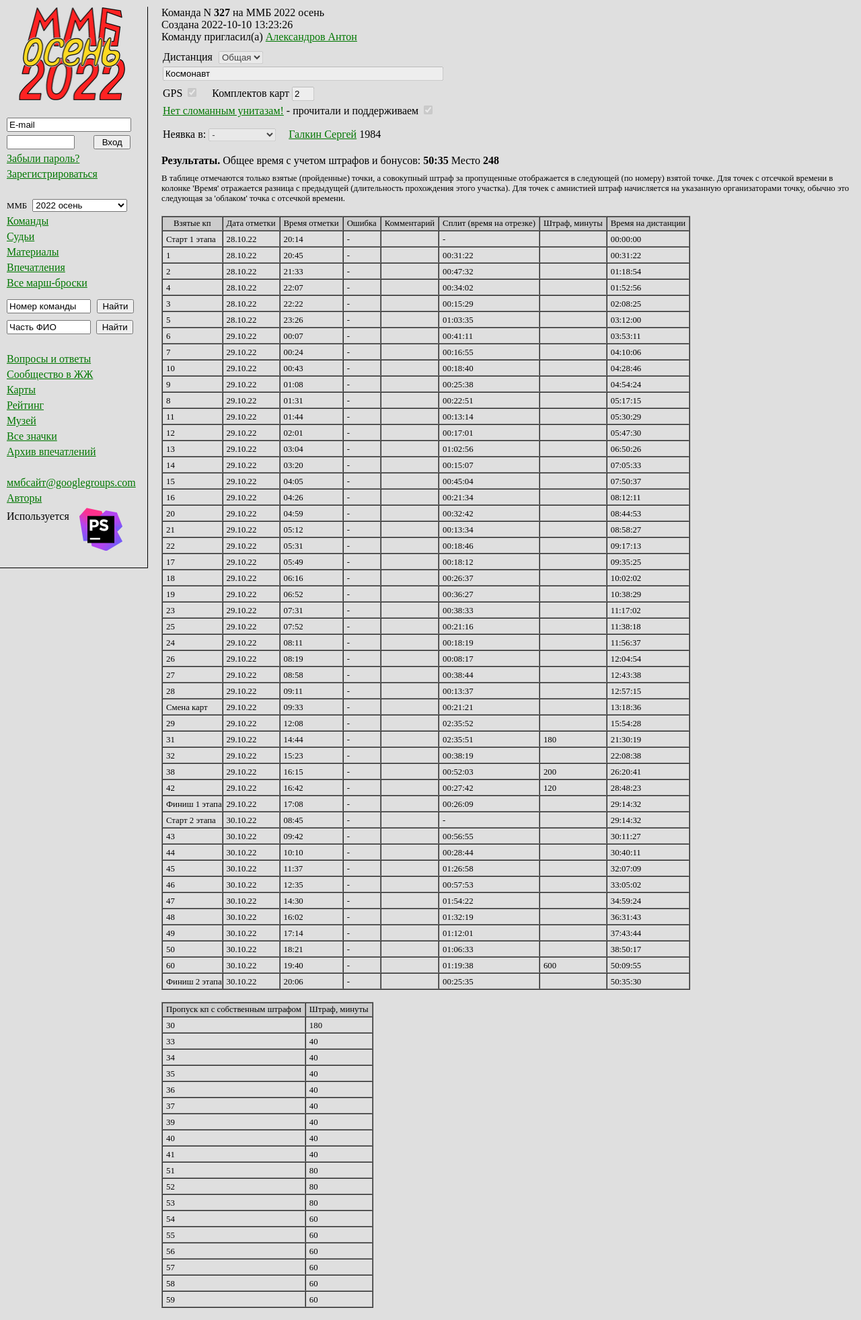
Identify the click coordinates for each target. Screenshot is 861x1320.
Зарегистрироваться (52, 174)
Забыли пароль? (43, 158)
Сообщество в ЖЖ (50, 374)
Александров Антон (311, 36)
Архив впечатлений (51, 451)
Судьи (20, 236)
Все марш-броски (47, 282)
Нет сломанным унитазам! (223, 110)
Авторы (24, 498)
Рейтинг (25, 405)
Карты (21, 389)
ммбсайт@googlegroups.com (71, 482)
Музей (21, 420)
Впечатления (36, 267)
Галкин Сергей (323, 134)
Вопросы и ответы (49, 358)
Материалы (33, 252)
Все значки (32, 436)
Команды (27, 221)
